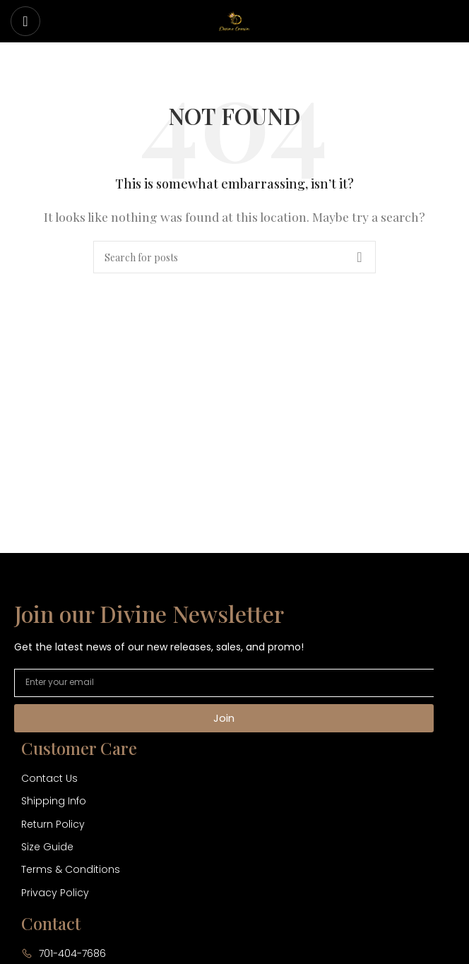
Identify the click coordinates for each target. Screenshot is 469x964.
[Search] (234, 257)
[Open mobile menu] (25, 21)
